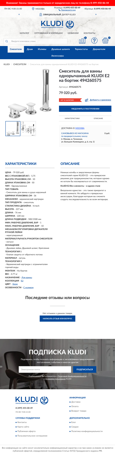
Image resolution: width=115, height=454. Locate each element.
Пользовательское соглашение (32, 436)
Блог (73, 422)
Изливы (42, 49)
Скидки (74, 427)
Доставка (75, 402)
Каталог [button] (24, 33)
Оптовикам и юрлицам (48, 33)
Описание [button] (98, 118)
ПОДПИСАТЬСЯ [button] (85, 370)
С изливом (28, 288)
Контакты (89, 33)
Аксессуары (57, 56)
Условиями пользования (55, 379)
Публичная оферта (26, 431)
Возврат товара (78, 411)
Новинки (73, 33)
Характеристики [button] (72, 118)
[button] (67, 10)
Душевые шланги (60, 49)
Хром (15, 284)
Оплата (74, 407)
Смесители (16, 49)
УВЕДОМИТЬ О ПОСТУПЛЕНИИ (85, 109)
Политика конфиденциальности (87, 431)
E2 (22, 281)
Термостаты (81, 49)
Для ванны (27, 278)
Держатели (99, 49)
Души (30, 49)
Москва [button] (79, 128)
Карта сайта (23, 427)
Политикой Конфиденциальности (72, 376)
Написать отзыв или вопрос (57, 319)
